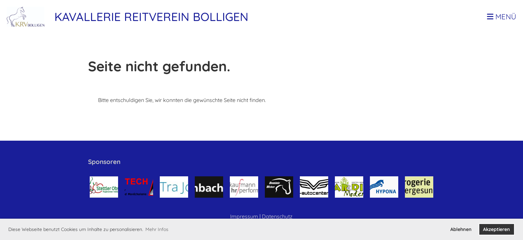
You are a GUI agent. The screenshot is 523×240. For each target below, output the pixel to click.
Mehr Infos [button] (156, 229)
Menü (501, 16)
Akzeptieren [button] (496, 229)
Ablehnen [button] (461, 229)
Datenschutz (277, 216)
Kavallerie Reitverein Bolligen (151, 16)
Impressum (244, 216)
